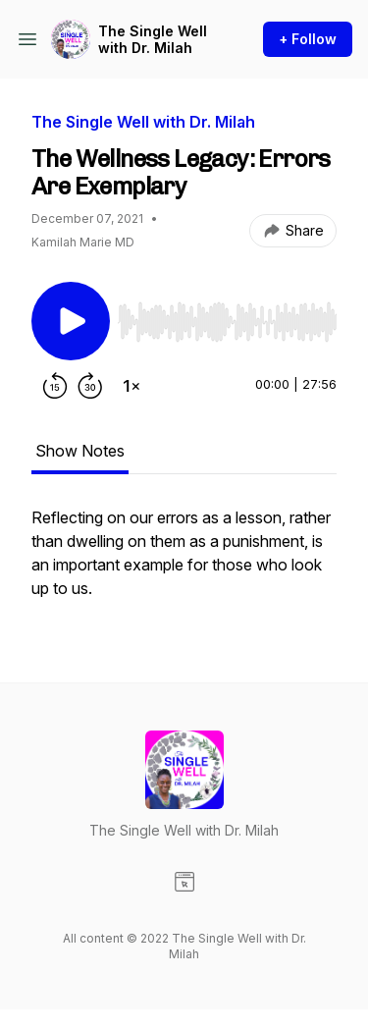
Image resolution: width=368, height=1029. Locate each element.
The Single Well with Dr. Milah (152, 40)
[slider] (227, 322)
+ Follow (308, 38)
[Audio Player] (227, 316)
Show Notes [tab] (80, 450)
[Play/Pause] (70, 321)
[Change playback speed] (131, 386)
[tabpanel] (184, 563)
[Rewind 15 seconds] (55, 386)
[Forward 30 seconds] (90, 386)
